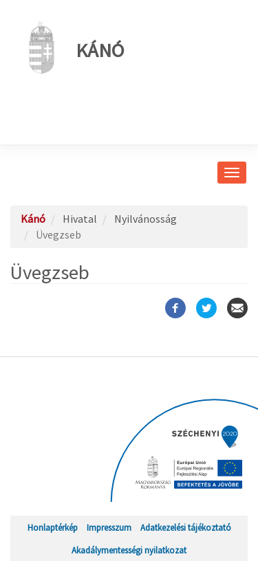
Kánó (72, 47)
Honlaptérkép (53, 527)
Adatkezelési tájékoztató (185, 527)
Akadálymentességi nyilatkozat (129, 550)
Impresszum (109, 527)
